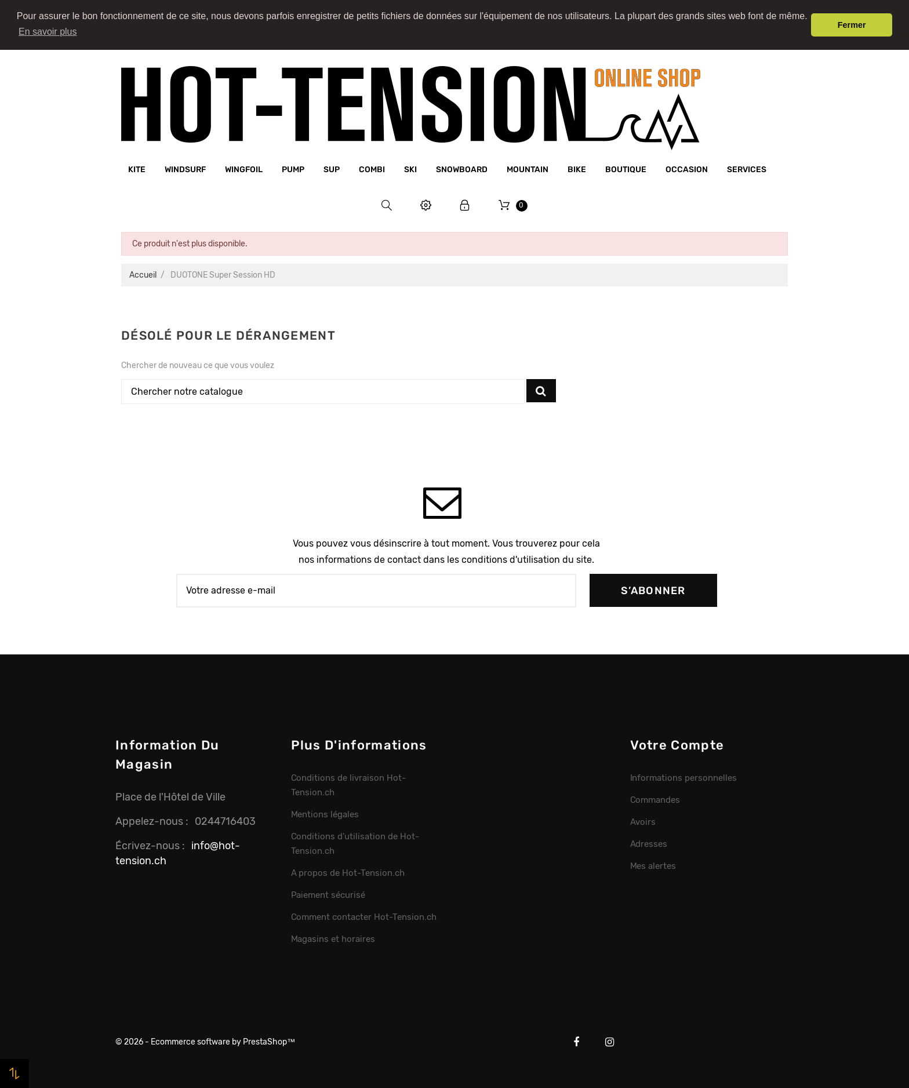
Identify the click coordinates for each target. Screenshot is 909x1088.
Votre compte (677, 745)
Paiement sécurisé (328, 895)
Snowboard (462, 169)
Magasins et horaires (333, 939)
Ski (410, 169)
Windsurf (185, 169)
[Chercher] (323, 392)
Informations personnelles (683, 778)
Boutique (625, 169)
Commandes (655, 800)
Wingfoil (244, 169)
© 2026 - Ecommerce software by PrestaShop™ (205, 1042)
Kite (137, 169)
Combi (372, 169)
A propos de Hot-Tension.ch (348, 873)
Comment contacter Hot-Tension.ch (364, 917)
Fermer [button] (852, 25)
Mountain (527, 169)
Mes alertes (653, 866)
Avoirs (643, 822)
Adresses (649, 844)
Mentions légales (325, 814)
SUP (331, 169)
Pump (293, 169)
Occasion (687, 169)
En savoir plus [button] (48, 32)
